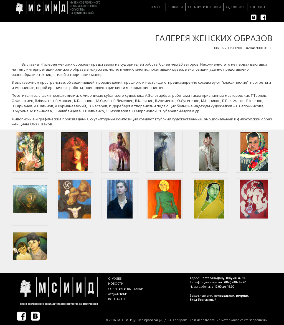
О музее (157, 7)
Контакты (257, 7)
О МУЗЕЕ (114, 278)
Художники (235, 7)
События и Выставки (204, 7)
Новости (175, 7)
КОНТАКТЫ (116, 299)
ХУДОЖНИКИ (117, 294)
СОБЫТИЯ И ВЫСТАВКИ (125, 289)
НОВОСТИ (115, 283)
